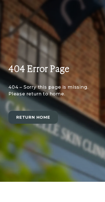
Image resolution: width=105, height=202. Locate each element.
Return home (33, 117)
